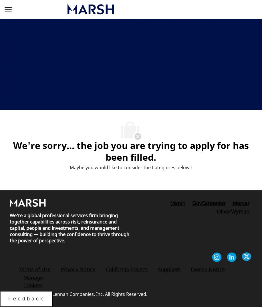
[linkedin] (231, 258)
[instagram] (217, 258)
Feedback (26, 299)
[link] (124, 9)
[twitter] (246, 258)
